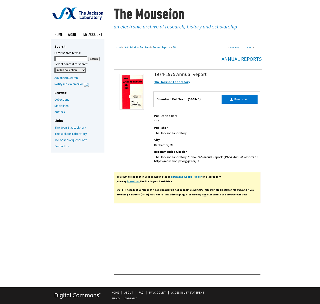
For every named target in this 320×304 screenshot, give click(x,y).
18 (174, 47)
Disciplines (61, 106)
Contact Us (61, 146)
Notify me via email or (71, 84)
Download (239, 99)
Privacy (116, 298)
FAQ (141, 293)
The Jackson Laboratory (70, 134)
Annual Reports (161, 47)
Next (249, 48)
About (128, 293)
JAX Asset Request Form (70, 140)
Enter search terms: (67, 53)
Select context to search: (71, 64)
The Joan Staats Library (70, 127)
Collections (61, 99)
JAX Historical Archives (137, 47)
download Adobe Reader (186, 177)
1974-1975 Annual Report (180, 74)
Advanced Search (66, 78)
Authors (59, 112)
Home (117, 47)
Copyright (130, 298)
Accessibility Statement (187, 293)
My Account (157, 293)
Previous (234, 48)
